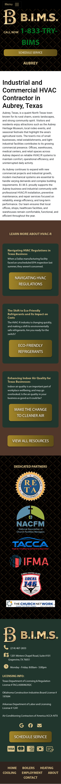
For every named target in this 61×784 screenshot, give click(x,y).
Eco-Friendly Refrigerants (30, 348)
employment (32, 773)
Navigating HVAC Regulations (30, 280)
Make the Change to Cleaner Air (30, 412)
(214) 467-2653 (18, 648)
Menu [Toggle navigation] (12, 4)
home (12, 768)
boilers (28, 768)
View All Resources (30, 440)
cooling (9, 773)
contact (30, 777)
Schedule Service (30, 52)
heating (46, 768)
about (53, 773)
